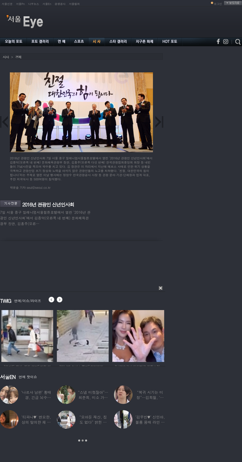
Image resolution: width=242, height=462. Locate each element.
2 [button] (83, 440)
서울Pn (20, 4)
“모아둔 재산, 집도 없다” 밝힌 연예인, (93, 422)
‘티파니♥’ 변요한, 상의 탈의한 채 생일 (36, 422)
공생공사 (60, 4)
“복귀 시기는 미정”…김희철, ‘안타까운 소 (150, 397)
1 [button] (79, 440)
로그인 (218, 4)
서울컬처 (74, 4)
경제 (18, 57)
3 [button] (86, 440)
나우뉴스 (33, 4)
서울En (46, 4)
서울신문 (7, 4)
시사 (6, 57)
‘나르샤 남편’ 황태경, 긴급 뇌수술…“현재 (36, 397)
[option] (39, 335)
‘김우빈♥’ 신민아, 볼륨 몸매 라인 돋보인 (150, 422)
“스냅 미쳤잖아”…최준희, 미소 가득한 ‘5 (93, 397)
